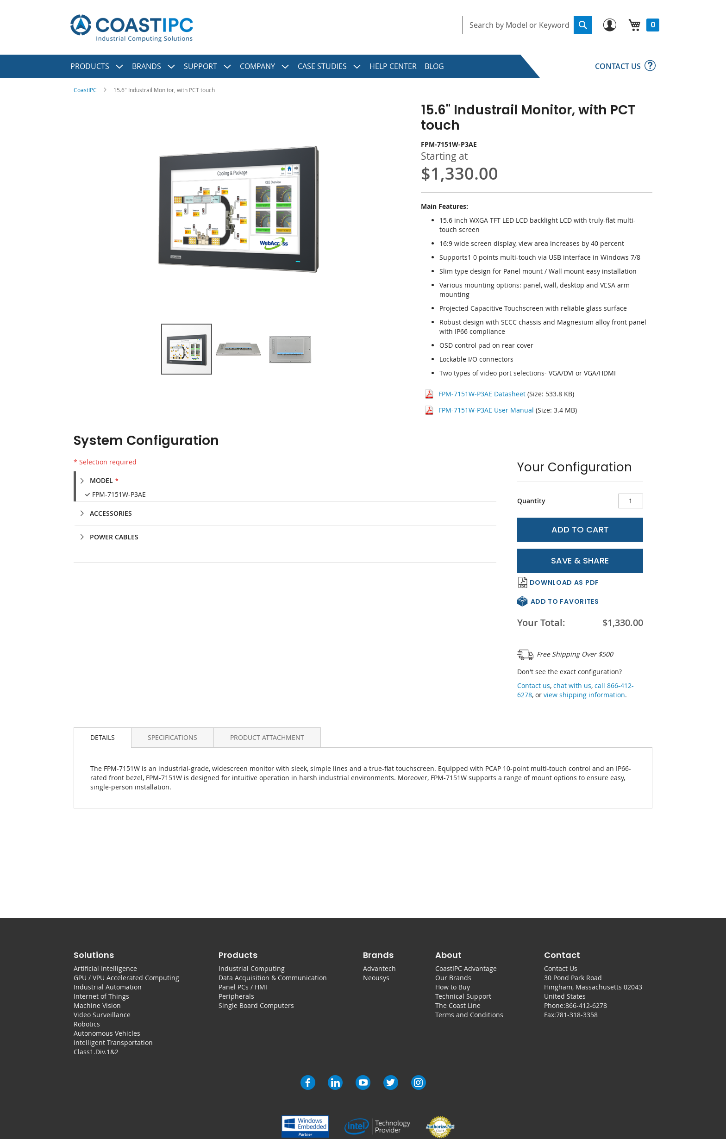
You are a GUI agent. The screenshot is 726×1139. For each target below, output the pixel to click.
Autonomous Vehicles (107, 1033)
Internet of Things (101, 996)
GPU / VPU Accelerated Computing (126, 977)
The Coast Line (458, 1005)
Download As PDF (565, 582)
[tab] (289, 480)
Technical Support (463, 996)
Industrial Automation (108, 987)
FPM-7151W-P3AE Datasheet (482, 393)
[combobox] (527, 25)
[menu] (363, 66)
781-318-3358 (577, 1014)
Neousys (376, 977)
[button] (239, 349)
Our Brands (453, 977)
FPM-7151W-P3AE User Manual (486, 410)
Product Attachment (267, 737)
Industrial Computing (252, 968)
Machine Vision (97, 1005)
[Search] (583, 25)
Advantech (379, 968)
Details (102, 737)
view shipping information (584, 694)
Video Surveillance (102, 1014)
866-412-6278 (586, 1005)
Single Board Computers (256, 1005)
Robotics (87, 1024)
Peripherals (236, 996)
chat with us (572, 685)
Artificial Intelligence (105, 968)
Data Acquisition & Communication (273, 977)
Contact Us (560, 968)
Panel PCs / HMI (243, 987)
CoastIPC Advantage (466, 968)
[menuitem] (97, 66)
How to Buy (452, 987)
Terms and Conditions (469, 1014)
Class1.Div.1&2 (96, 1051)
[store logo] (131, 28)
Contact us (533, 685)
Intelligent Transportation (113, 1042)
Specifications (172, 737)
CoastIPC (85, 90)
